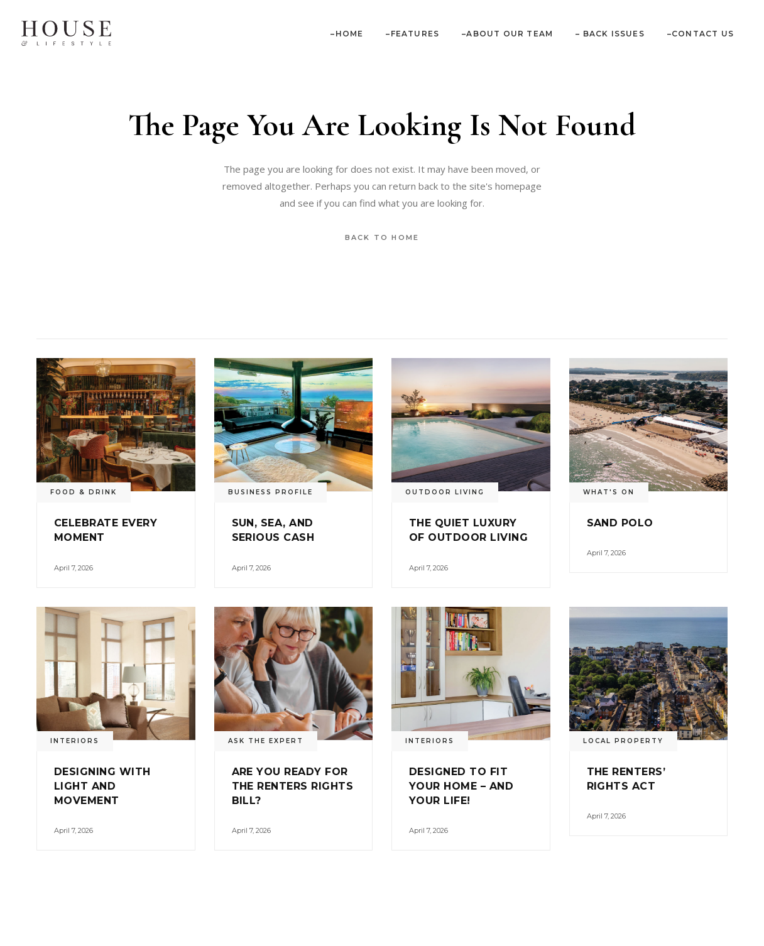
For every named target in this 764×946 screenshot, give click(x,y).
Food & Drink (83, 492)
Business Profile (270, 492)
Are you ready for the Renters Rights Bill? (293, 786)
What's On (609, 492)
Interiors (74, 741)
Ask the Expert (265, 741)
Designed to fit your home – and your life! (461, 786)
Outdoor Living (444, 492)
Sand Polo (620, 523)
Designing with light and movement (102, 786)
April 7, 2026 (73, 567)
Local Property (623, 741)
